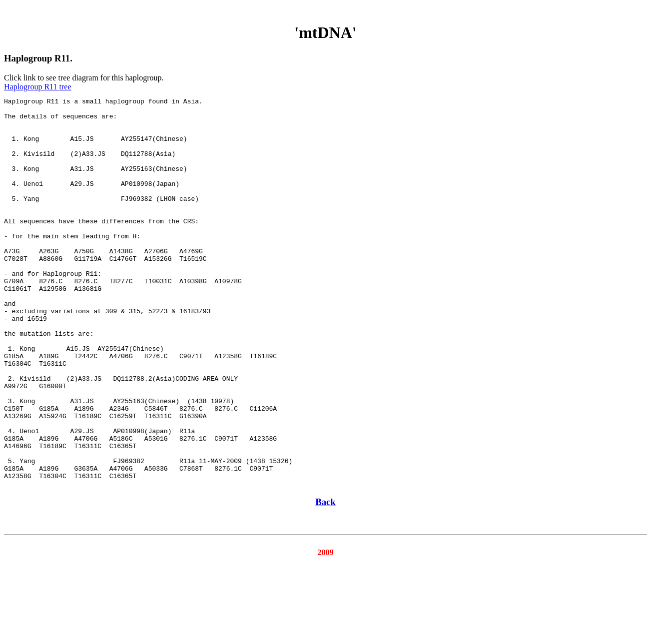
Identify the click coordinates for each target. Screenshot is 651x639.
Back (325, 580)
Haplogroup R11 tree (37, 86)
